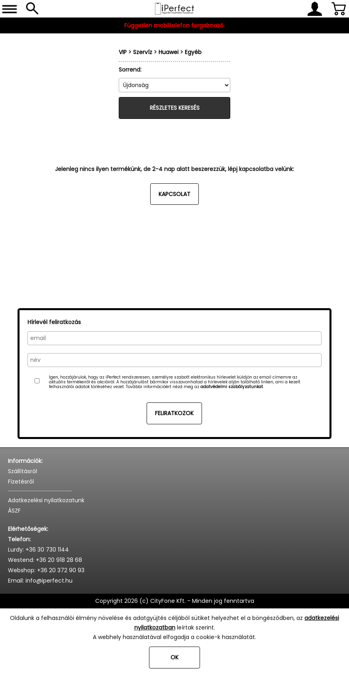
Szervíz (142, 52)
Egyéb (193, 52)
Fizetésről (21, 482)
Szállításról (22, 471)
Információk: (25, 461)
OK (174, 657)
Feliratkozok (174, 413)
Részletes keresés (175, 108)
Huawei (168, 52)
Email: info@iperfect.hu (40, 581)
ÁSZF (14, 511)
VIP (123, 52)
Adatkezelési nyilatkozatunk (46, 500)
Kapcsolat (174, 194)
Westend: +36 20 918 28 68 (45, 560)
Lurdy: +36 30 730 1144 (38, 550)
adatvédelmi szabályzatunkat (231, 387)
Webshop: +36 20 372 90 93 (46, 570)
